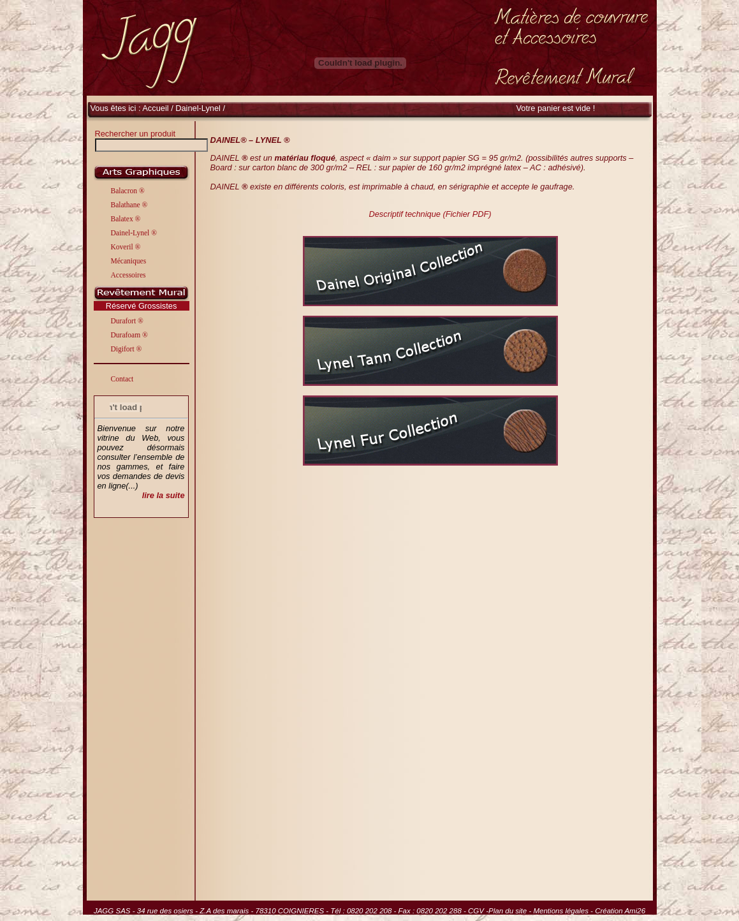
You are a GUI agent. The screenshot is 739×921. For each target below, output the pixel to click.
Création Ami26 (620, 911)
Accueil (155, 108)
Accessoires (128, 275)
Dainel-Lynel (199, 108)
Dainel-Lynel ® (134, 233)
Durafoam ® (129, 335)
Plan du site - (510, 911)
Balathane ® (129, 205)
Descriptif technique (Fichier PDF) (430, 214)
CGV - (478, 911)
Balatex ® (126, 219)
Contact (122, 379)
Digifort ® (126, 349)
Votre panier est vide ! (556, 108)
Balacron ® (128, 191)
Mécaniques (129, 261)
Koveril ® (126, 247)
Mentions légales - (564, 911)
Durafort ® (127, 321)
